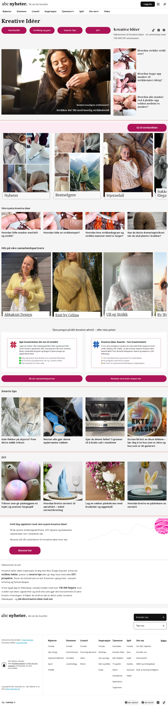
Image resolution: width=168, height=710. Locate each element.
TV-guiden (116, 664)
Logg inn (148, 4)
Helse (82, 658)
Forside (51, 646)
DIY (98, 30)
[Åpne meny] (158, 4)
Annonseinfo (141, 658)
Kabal (129, 675)
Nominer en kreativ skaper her (126, 378)
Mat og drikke (104, 664)
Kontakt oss (142, 617)
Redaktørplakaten (18, 663)
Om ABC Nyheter (143, 646)
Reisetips (102, 652)
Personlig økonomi (88, 652)
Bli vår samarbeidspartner (42, 378)
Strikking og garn (42, 30)
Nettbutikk (14, 30)
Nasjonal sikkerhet (56, 658)
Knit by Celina (67, 315)
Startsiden (116, 646)
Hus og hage (103, 658)
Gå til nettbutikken (147, 127)
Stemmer (22, 11)
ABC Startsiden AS (13, 689)
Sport (50, 664)
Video (107, 11)
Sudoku (130, 664)
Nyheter (7, 11)
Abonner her (25, 550)
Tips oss (140, 625)
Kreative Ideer (118, 652)
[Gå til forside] (25, 4)
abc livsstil (149, 702)
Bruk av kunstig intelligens (147, 670)
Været (115, 670)
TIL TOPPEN (7, 702)
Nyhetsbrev (117, 681)
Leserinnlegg (71, 664)
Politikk (51, 670)
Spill (81, 11)
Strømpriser (117, 675)
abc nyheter (133, 702)
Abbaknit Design (18, 315)
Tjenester (67, 11)
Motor (83, 664)
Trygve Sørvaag (27, 640)
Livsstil (35, 11)
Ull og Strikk (117, 314)
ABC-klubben (117, 658)
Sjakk (129, 658)
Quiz (128, 652)
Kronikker (70, 658)
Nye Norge (52, 652)
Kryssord (130, 670)
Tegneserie (117, 687)
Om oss (93, 11)
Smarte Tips (70, 30)
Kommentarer (72, 652)
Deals (100, 670)
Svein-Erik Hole (21, 643)
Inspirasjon (50, 11)
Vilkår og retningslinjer (145, 664)
